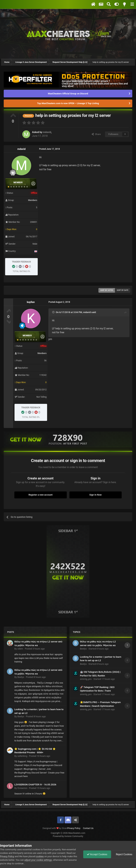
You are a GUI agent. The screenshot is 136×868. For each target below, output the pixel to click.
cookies (40, 856)
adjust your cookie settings (38, 860)
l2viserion (22, 788)
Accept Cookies (97, 854)
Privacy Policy (73, 828)
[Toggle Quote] (53, 312)
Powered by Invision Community (68, 836)
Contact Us (88, 828)
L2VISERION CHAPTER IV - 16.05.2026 (35, 784)
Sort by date (122, 290)
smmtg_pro (86, 679)
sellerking (22, 756)
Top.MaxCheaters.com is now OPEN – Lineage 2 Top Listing (68, 103)
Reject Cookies (123, 854)
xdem (20, 648)
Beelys (20, 677)
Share (96, 134)
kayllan (31, 302)
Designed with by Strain (54, 828)
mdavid (47, 132)
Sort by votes (106, 290)
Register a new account (41, 494)
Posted (35, 648)
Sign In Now (95, 494)
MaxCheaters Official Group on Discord (68, 93)
